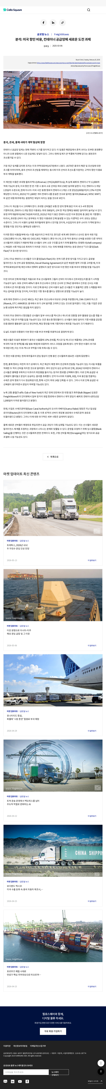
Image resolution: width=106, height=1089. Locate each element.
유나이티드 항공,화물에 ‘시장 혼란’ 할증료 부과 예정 (23, 717)
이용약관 (6, 1046)
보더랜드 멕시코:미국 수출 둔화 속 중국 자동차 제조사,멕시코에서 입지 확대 (25, 888)
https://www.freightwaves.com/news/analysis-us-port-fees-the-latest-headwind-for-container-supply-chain (68, 63)
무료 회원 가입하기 (53, 1031)
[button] (12, 10)
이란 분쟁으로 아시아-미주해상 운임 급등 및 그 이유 (19, 632)
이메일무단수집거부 (38, 1046)
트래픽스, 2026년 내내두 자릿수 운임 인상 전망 (18, 547)
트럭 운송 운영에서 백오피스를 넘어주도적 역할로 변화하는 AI (23, 802)
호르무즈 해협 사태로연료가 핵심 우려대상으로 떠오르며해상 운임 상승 (24, 973)
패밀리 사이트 (93, 1081)
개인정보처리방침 (20, 1046)
